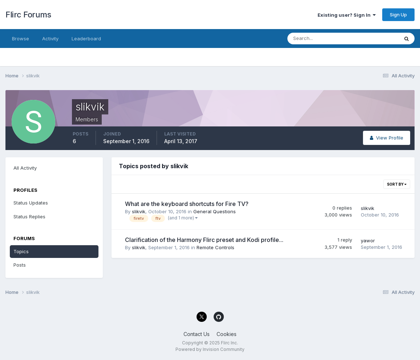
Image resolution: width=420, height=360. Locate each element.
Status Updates (30, 203)
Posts (19, 265)
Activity (50, 38)
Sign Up (398, 14)
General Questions (214, 211)
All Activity (25, 168)
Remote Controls (215, 247)
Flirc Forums (28, 14)
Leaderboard (86, 38)
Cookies (227, 334)
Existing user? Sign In (347, 15)
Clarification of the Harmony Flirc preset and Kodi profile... (204, 239)
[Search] (319, 38)
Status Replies (29, 216)
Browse (20, 38)
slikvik (138, 211)
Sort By (397, 184)
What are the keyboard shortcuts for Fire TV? (187, 203)
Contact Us (196, 334)
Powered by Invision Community (210, 349)
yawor (368, 240)
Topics (21, 251)
